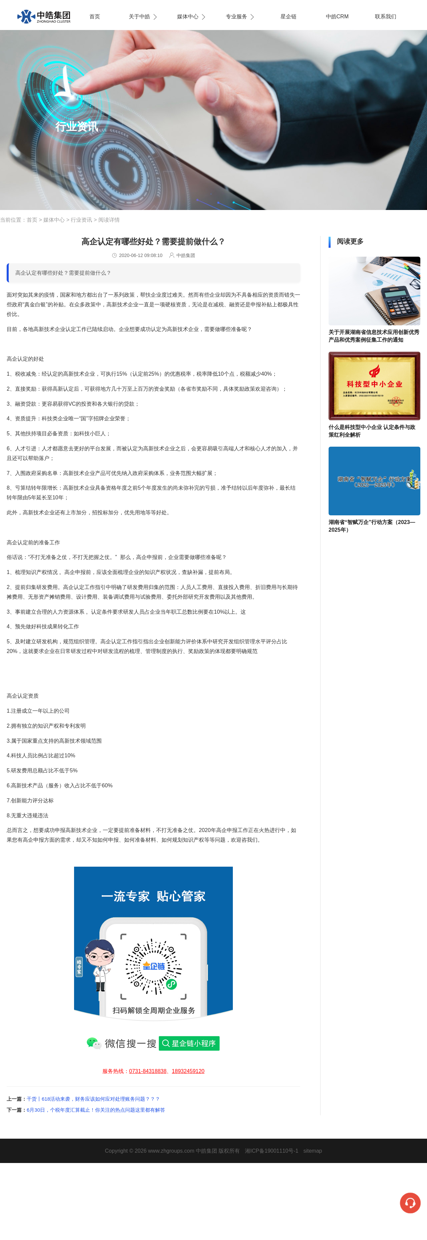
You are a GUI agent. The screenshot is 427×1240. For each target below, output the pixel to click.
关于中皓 (139, 16)
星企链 (289, 16)
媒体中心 (187, 16)
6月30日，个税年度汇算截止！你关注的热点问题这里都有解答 (96, 1110)
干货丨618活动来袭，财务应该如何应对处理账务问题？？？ (93, 1099)
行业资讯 (81, 220)
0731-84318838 (147, 1071)
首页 (94, 16)
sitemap (312, 1151)
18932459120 (188, 1071)
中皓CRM (337, 16)
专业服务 (236, 16)
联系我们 (385, 16)
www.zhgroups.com (171, 1151)
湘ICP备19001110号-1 (271, 1151)
